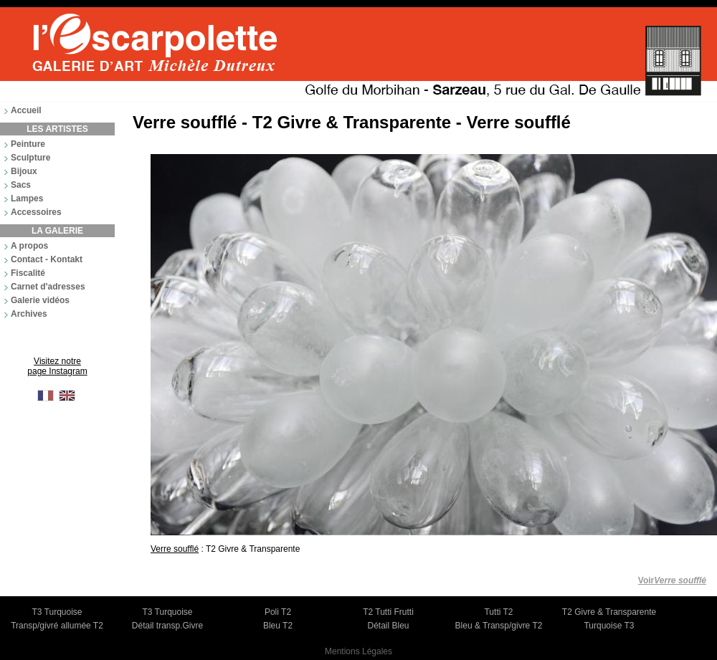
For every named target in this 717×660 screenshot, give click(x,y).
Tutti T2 (498, 612)
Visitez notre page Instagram (57, 366)
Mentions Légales (358, 651)
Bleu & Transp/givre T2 (499, 626)
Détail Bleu (388, 626)
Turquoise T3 (609, 626)
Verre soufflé (175, 549)
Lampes (27, 198)
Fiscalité (28, 273)
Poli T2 (278, 612)
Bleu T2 (278, 626)
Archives (29, 314)
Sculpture (30, 158)
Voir (672, 580)
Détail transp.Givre (167, 626)
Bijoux (24, 171)
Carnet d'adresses (48, 287)
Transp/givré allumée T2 (57, 626)
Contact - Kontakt (46, 259)
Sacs (21, 185)
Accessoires (36, 212)
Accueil (26, 110)
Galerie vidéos (40, 300)
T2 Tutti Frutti (388, 612)
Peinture (28, 144)
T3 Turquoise (57, 612)
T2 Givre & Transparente (609, 612)
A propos (29, 246)
